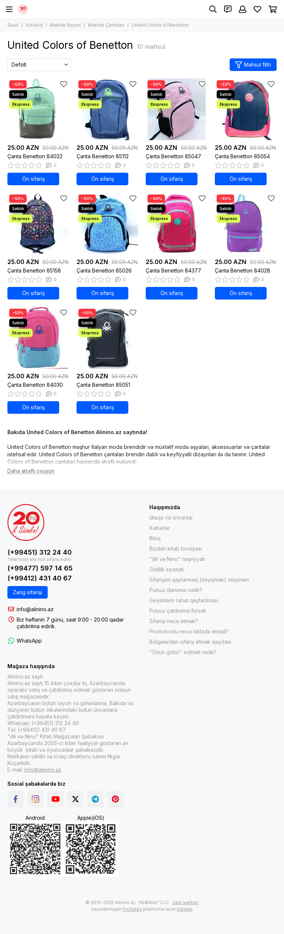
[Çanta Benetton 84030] (38, 338)
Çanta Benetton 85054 (242, 156)
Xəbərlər (159, 528)
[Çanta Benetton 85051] (107, 338)
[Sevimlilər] (257, 9)
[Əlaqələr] (227, 9)
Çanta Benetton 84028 (242, 270)
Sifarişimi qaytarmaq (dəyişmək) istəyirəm (199, 579)
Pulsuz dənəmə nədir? (175, 590)
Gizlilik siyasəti (166, 569)
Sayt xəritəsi (185, 902)
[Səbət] (273, 9)
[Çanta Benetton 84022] (38, 109)
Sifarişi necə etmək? (173, 621)
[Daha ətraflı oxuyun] (30, 471)
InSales (185, 909)
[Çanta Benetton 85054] (246, 109)
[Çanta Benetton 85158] (38, 223)
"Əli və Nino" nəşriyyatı (177, 559)
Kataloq (34, 25)
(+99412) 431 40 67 (39, 578)
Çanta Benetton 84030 (35, 385)
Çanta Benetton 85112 (103, 156)
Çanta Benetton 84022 (34, 156)
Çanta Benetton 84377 (173, 270)
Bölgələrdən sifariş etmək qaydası (190, 642)
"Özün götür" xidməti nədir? (183, 652)
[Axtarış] (213, 9)
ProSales (132, 909)
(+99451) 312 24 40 (39, 552)
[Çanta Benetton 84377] (176, 223)
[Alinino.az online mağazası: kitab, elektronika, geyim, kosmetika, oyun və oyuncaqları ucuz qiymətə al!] (22, 9)
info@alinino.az (35, 609)
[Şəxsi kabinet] (242, 9)
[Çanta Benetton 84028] (246, 223)
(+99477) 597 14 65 (39, 568)
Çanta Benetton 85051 (103, 385)
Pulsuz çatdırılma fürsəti (177, 611)
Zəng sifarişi (27, 592)
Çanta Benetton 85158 (34, 270)
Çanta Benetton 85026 (104, 270)
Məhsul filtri (253, 64)
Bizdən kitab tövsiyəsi (175, 548)
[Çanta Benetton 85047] (176, 109)
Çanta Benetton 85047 (173, 156)
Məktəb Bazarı (65, 25)
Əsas (12, 25)
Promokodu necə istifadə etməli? (189, 631)
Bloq (154, 538)
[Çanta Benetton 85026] (107, 223)
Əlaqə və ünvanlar (171, 517)
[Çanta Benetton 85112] (107, 109)
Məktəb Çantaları (106, 25)
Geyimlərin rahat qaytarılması (183, 600)
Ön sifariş (33, 179)
